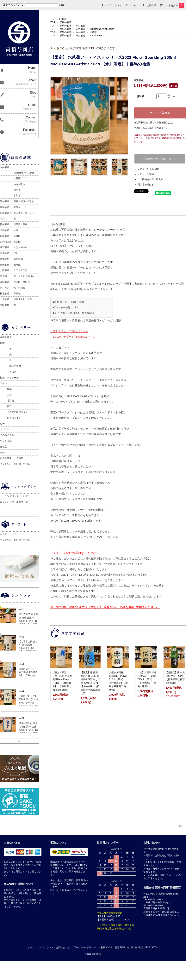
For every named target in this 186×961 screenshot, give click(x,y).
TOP (52, 19)
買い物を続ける (146, 184)
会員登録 (151, 5)
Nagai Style (96, 35)
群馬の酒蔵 (65, 22)
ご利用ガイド (105, 947)
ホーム (31, 947)
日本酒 (62, 19)
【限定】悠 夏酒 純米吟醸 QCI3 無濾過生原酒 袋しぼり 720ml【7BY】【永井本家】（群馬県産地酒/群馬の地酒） (90, 683)
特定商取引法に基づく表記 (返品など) (153, 122)
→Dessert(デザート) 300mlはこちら (72, 336)
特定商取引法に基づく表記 (129, 947)
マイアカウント (113, 5)
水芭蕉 (93, 32)
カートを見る (174, 5)
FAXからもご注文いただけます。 (151, 127)
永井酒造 (80, 25)
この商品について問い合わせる (159, 158)
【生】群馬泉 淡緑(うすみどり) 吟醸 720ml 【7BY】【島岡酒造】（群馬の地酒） (147, 679)
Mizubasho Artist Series (102, 29)
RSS (147, 947)
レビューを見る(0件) (148, 169)
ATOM (155, 947)
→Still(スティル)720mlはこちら (69, 331)
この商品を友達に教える (150, 179)
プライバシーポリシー (84, 947)
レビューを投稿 (146, 174)
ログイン (134, 5)
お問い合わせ (63, 947)
